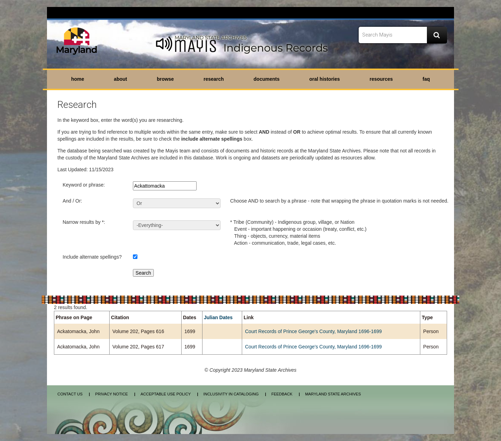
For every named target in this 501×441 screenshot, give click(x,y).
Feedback (282, 394)
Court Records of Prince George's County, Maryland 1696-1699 (313, 331)
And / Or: (72, 201)
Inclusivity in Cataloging (231, 394)
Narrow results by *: (84, 222)
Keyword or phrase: (84, 185)
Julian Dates (218, 317)
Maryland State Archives (333, 394)
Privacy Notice (111, 394)
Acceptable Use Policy (166, 394)
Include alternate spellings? (92, 257)
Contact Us (69, 394)
